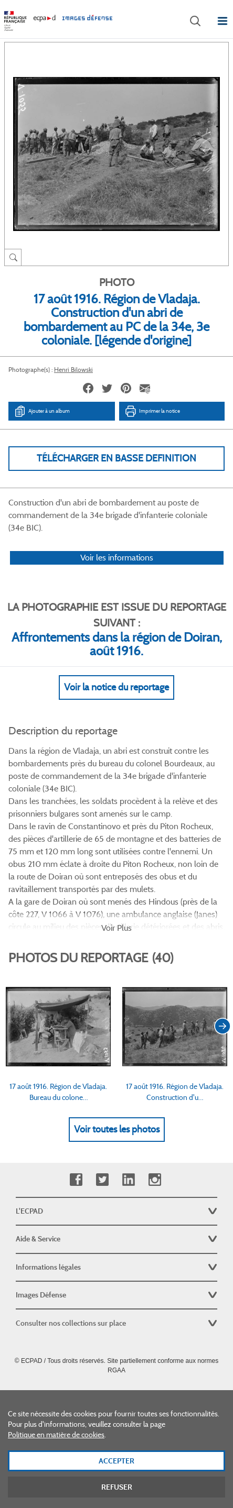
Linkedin (128, 1179)
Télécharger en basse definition (116, 458)
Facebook (75, 1179)
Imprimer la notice (152, 411)
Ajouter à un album (42, 411)
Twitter (102, 1179)
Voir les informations (116, 558)
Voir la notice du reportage (116, 687)
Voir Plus (116, 928)
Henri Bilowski (73, 369)
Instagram (154, 1179)
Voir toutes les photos (117, 1129)
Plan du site (116, 1393)
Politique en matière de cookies (56, 1442)
